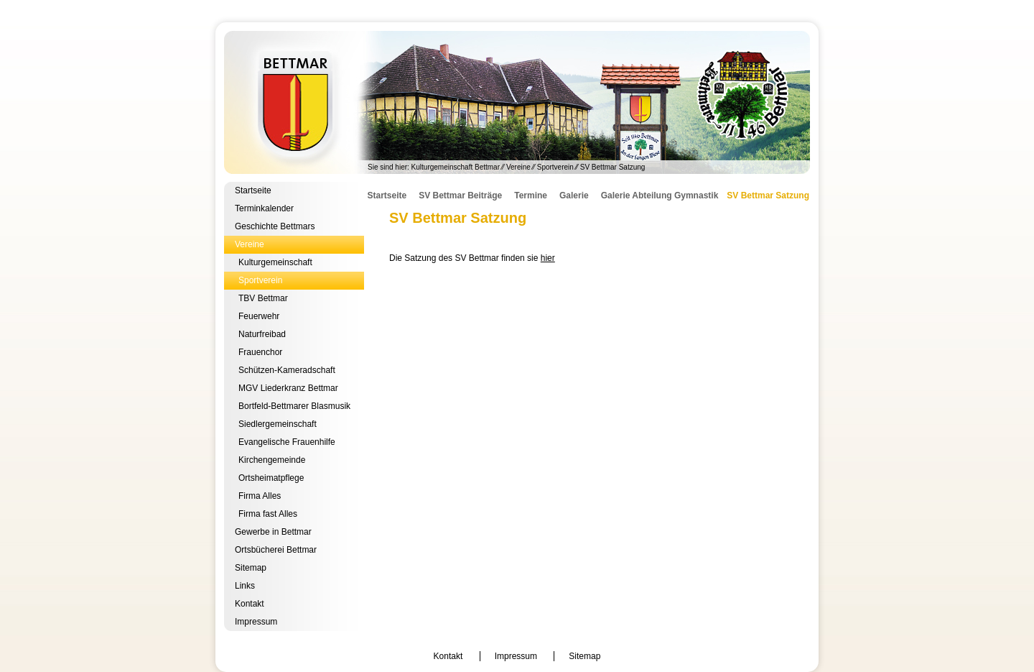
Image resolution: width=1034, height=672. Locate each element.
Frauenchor (260, 352)
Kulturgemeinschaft (275, 262)
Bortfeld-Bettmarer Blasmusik (294, 406)
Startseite (253, 190)
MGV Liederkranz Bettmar (288, 388)
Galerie (574, 195)
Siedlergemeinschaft (277, 424)
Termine (530, 195)
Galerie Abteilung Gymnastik (660, 195)
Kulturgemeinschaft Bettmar (517, 102)
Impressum (256, 622)
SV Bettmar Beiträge (460, 195)
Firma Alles (259, 496)
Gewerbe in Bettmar (273, 532)
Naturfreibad (262, 334)
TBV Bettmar (263, 298)
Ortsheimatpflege (271, 478)
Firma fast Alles (267, 514)
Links (245, 586)
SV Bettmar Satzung (768, 195)
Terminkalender (264, 208)
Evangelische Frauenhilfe (286, 442)
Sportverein (555, 167)
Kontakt (249, 604)
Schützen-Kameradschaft (286, 370)
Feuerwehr (258, 316)
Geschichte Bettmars (275, 226)
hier (548, 258)
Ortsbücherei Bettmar (276, 550)
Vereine (518, 167)
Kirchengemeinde (271, 460)
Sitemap (250, 568)
